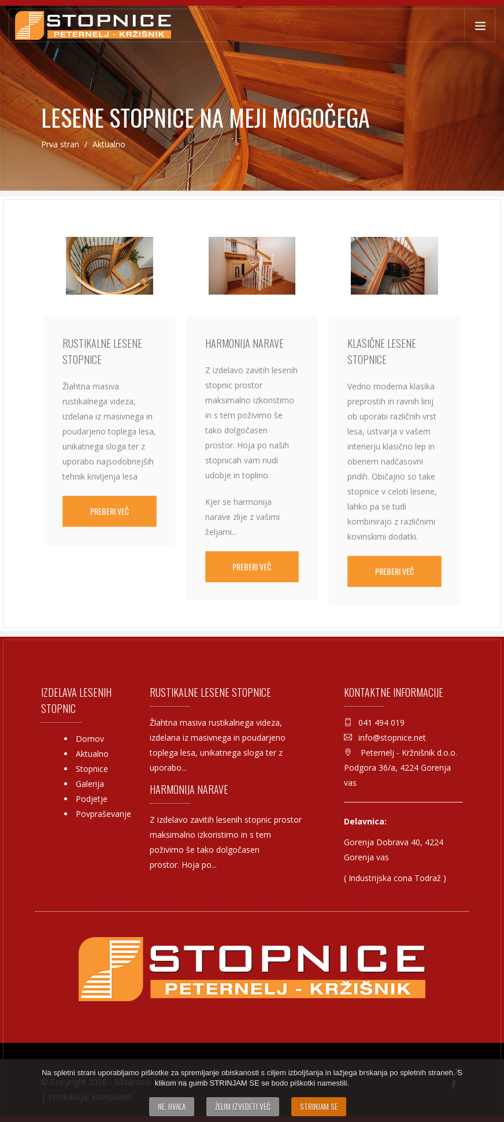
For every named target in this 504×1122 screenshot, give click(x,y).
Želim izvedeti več (242, 1106)
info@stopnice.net (392, 737)
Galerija (90, 783)
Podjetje (92, 798)
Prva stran (61, 144)
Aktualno (92, 753)
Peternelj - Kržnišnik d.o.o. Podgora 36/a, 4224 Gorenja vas (400, 767)
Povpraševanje (103, 813)
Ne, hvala (172, 1106)
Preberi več (109, 511)
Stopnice (92, 768)
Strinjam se (319, 1106)
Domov (90, 738)
